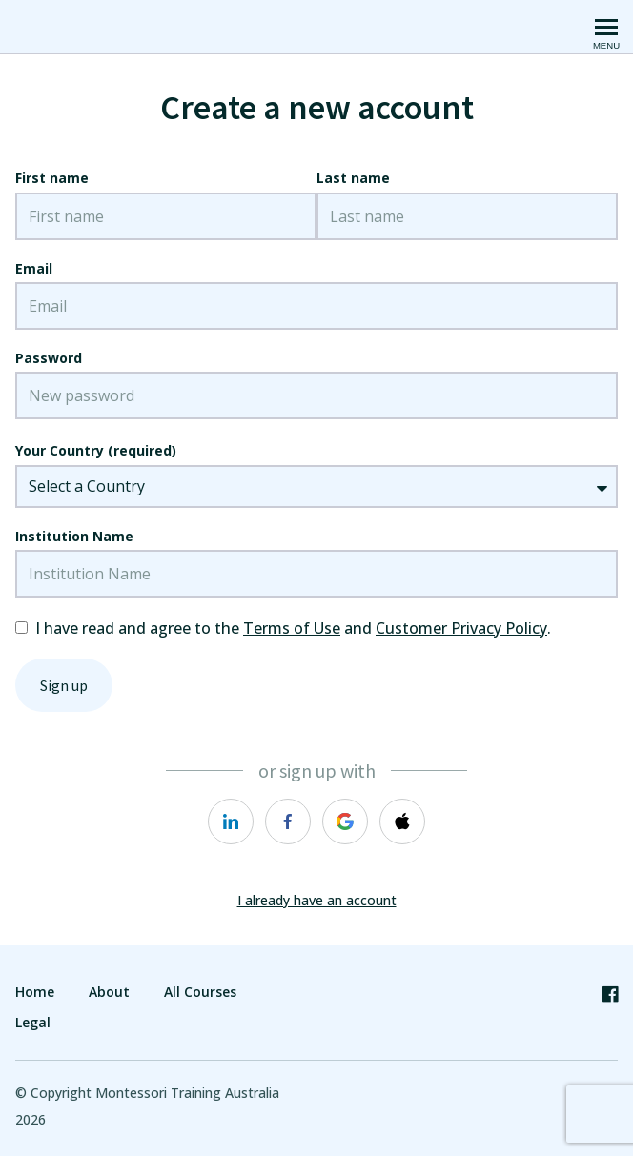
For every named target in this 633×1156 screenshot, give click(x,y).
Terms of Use (291, 628)
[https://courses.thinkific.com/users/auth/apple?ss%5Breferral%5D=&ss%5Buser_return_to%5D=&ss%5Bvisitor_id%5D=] (402, 821)
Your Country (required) (95, 450)
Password (48, 358)
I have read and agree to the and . (293, 628)
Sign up (64, 685)
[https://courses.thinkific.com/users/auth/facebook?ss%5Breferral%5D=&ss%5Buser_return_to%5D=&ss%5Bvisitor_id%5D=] (288, 821)
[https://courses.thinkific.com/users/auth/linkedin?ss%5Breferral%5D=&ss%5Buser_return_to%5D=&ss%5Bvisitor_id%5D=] (231, 821)
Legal (33, 1022)
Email (33, 268)
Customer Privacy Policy (461, 628)
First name (52, 178)
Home (34, 992)
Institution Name (74, 536)
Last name (353, 178)
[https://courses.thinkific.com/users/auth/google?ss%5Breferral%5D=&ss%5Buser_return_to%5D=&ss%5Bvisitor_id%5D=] (345, 821)
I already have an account (317, 900)
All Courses (200, 992)
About (109, 992)
